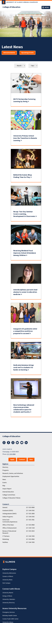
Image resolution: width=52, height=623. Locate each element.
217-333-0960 (11, 454)
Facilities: (5, 542)
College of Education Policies (11, 498)
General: (4, 507)
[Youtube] (22, 444)
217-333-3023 (30, 531)
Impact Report (6, 489)
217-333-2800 (30, 514)
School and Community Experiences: (10, 521)
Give (31, 459)
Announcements (9, 53)
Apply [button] (12, 459)
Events (4, 483)
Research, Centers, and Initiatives (12, 473)
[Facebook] (8, 444)
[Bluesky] (17, 444)
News (4, 479)
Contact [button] (22, 459)
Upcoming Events (27, 53)
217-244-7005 (30, 536)
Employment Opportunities (10, 476)
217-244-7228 (30, 528)
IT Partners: (6, 536)
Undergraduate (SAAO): (9, 514)
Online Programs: (7, 517)
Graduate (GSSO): (7, 511)
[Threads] (13, 444)
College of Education (11, 7)
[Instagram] (4, 444)
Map (3, 486)
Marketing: (5, 539)
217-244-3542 (30, 511)
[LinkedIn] (26, 444)
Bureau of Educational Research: (9, 532)
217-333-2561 (30, 520)
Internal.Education (8, 492)
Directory (5, 467)
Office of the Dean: (8, 525)
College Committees (8, 495)
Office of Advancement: (9, 528)
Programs (5, 470)
